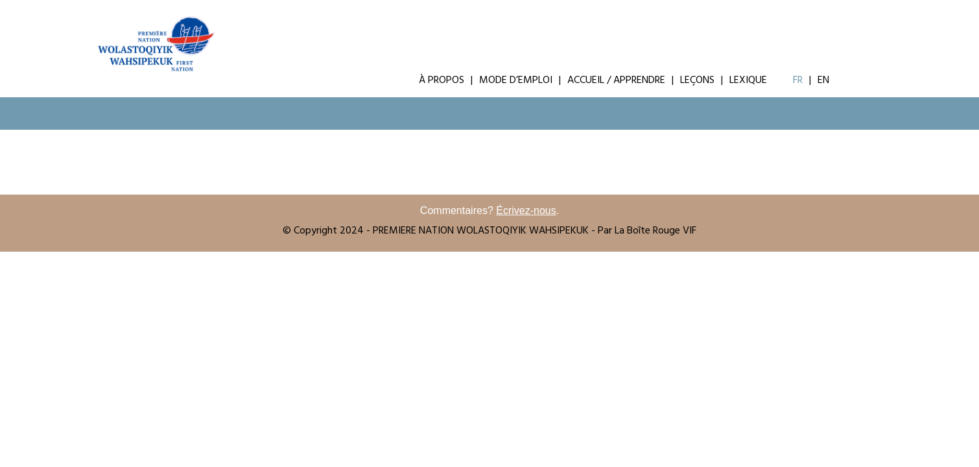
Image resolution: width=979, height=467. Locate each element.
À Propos (441, 81)
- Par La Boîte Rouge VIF (643, 231)
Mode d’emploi (515, 81)
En (823, 81)
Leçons (697, 81)
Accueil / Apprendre (616, 81)
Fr (798, 81)
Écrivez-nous (526, 210)
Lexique (748, 81)
